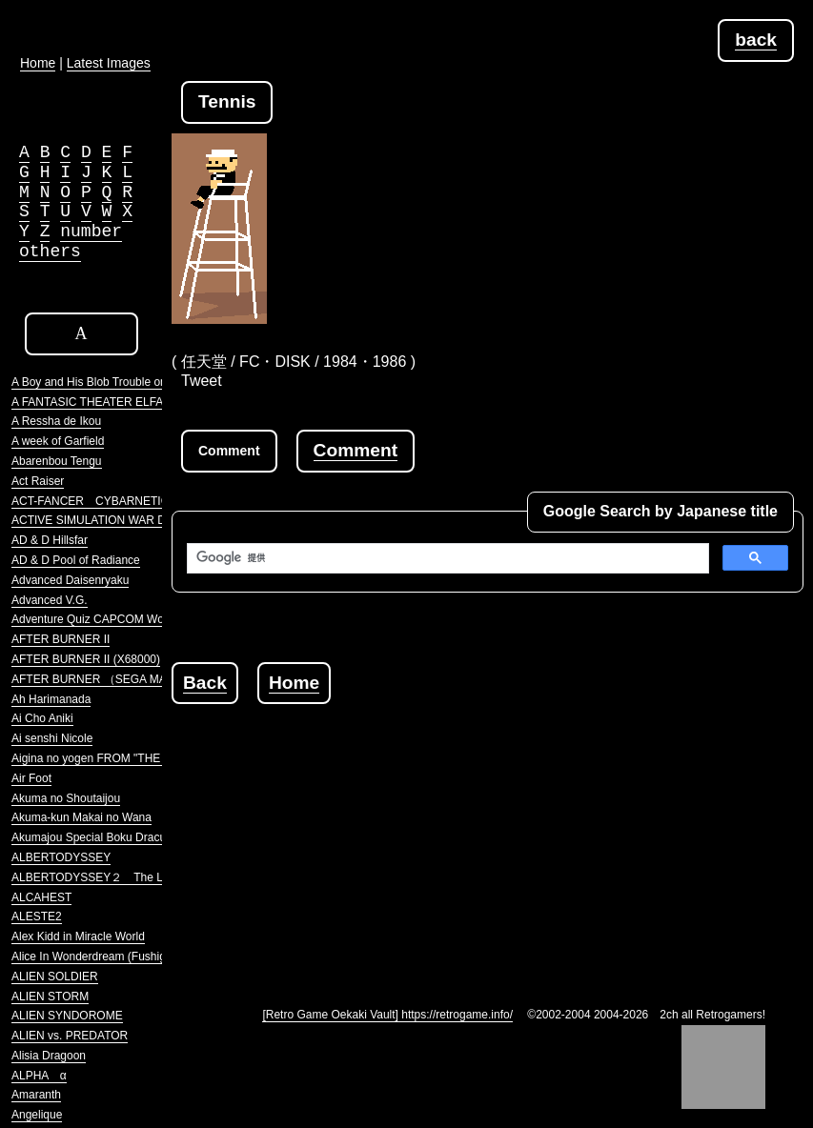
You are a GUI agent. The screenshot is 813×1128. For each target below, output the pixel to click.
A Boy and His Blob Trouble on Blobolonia (117, 382)
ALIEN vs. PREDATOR (69, 1035)
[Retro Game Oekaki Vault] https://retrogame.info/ (387, 1014)
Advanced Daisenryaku (70, 580)
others (50, 251)
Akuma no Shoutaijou (65, 798)
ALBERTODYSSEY (61, 857)
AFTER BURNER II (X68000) (85, 659)
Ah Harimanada (51, 699)
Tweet (201, 381)
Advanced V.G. (49, 600)
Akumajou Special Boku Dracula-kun (104, 837)
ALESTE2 (36, 916)
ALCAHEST (41, 897)
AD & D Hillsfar (49, 540)
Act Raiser (37, 481)
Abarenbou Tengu (56, 461)
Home (294, 683)
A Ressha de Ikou (56, 421)
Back (205, 683)
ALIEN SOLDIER (54, 976)
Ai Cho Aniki (42, 718)
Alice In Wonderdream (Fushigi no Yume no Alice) (137, 956)
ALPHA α (39, 1075)
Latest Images (109, 62)
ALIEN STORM (50, 996)
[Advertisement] (492, 837)
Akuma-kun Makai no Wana (81, 817)
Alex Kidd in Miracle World (78, 936)
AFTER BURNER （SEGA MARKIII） (107, 679)
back (756, 40)
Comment (355, 450)
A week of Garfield (57, 441)
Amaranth (36, 1094)
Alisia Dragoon (48, 1055)
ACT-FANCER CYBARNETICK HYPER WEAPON (142, 501)
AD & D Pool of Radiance (75, 560)
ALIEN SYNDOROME (67, 1015)
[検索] (446, 558)
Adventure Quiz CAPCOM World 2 (98, 619)
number (91, 231)
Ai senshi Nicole (51, 738)
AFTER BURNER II (60, 639)
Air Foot (31, 778)
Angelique (36, 1114)
